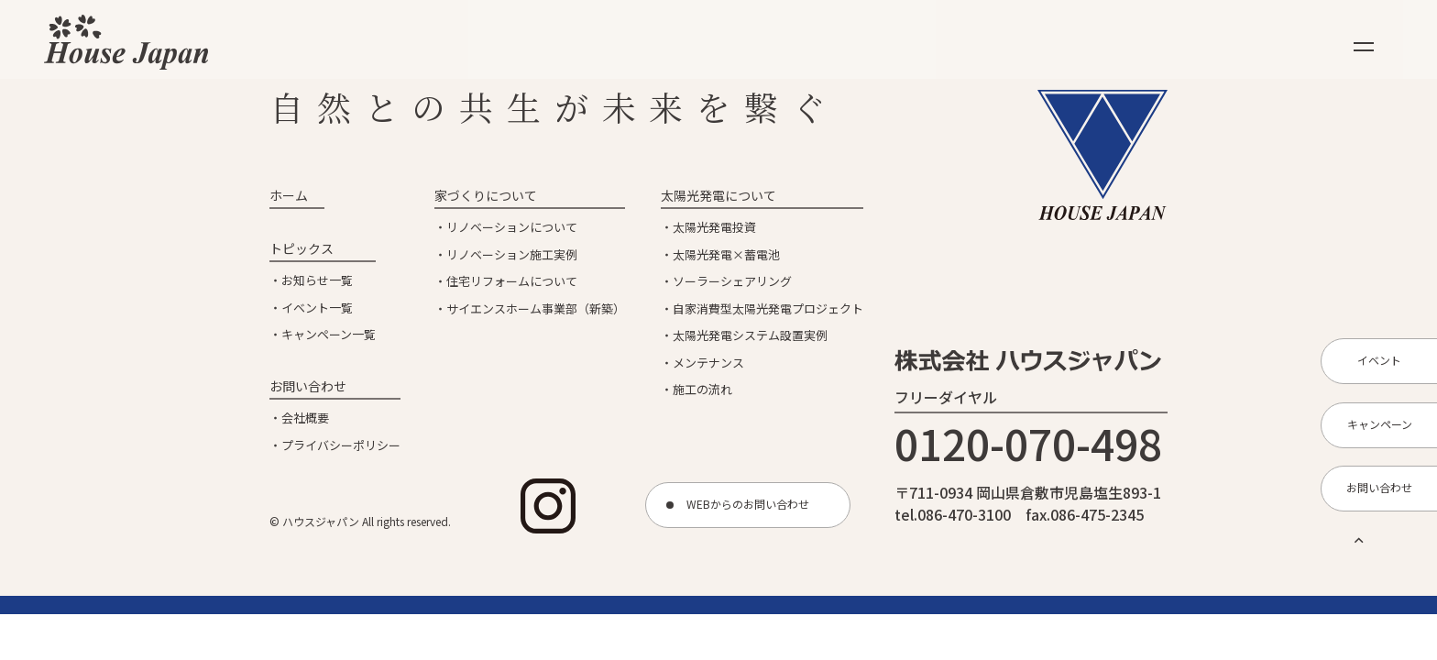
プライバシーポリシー (340, 445)
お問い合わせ (307, 386)
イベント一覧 (317, 307)
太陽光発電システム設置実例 (750, 335)
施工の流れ (702, 389)
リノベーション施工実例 (511, 254)
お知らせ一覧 (317, 280)
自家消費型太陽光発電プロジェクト (768, 308)
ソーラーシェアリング (732, 281)
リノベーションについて (511, 227)
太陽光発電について (718, 195)
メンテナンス (708, 362)
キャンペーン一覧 (328, 334)
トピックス (301, 248)
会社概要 (305, 417)
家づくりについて (485, 195)
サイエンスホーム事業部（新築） (535, 308)
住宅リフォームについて (511, 281)
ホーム (288, 195)
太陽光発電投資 (714, 227)
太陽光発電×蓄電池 (726, 254)
